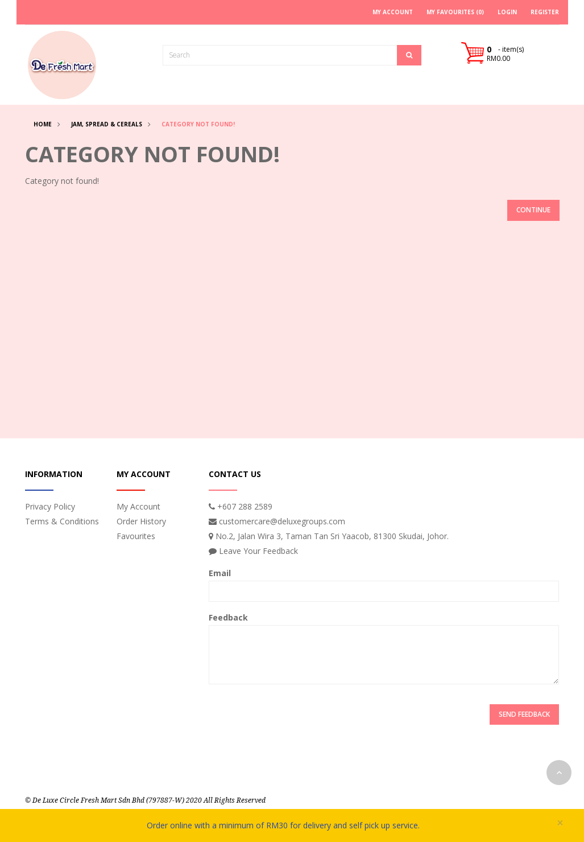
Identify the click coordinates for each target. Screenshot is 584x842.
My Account (138, 506)
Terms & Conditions (62, 521)
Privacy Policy (50, 506)
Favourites (136, 536)
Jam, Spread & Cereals (106, 124)
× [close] (560, 823)
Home (43, 124)
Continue (533, 210)
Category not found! (198, 124)
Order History (141, 521)
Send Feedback (524, 714)
